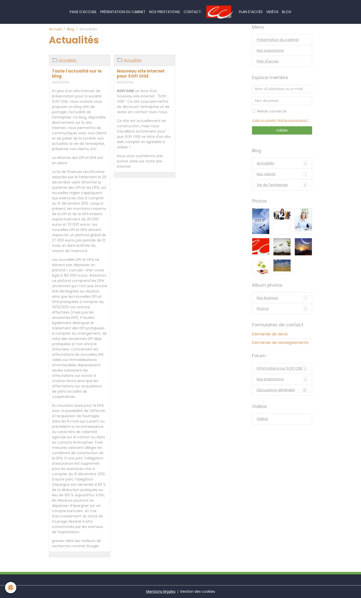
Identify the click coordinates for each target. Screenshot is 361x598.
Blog (286, 11)
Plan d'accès (251, 11)
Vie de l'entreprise (282, 185)
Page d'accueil (83, 11)
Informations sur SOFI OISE (282, 368)
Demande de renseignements (280, 342)
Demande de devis (270, 334)
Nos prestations (164, 11)
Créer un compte (264, 120)
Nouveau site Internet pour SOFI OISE (141, 73)
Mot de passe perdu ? (293, 120)
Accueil (55, 29)
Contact (192, 11)
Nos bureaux (282, 298)
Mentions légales (160, 591)
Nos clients (282, 174)
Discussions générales (282, 390)
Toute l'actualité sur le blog (77, 73)
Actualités (67, 60)
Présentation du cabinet (123, 11)
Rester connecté (272, 111)
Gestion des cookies (197, 591)
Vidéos (272, 11)
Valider (282, 130)
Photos (282, 308)
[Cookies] (10, 587)
